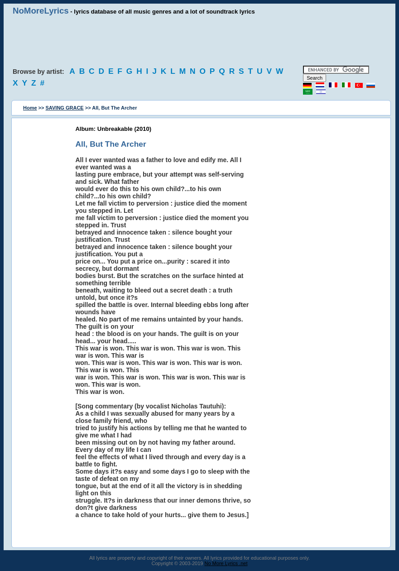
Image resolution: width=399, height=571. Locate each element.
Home (30, 107)
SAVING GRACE (65, 107)
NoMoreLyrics (41, 10)
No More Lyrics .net (226, 563)
